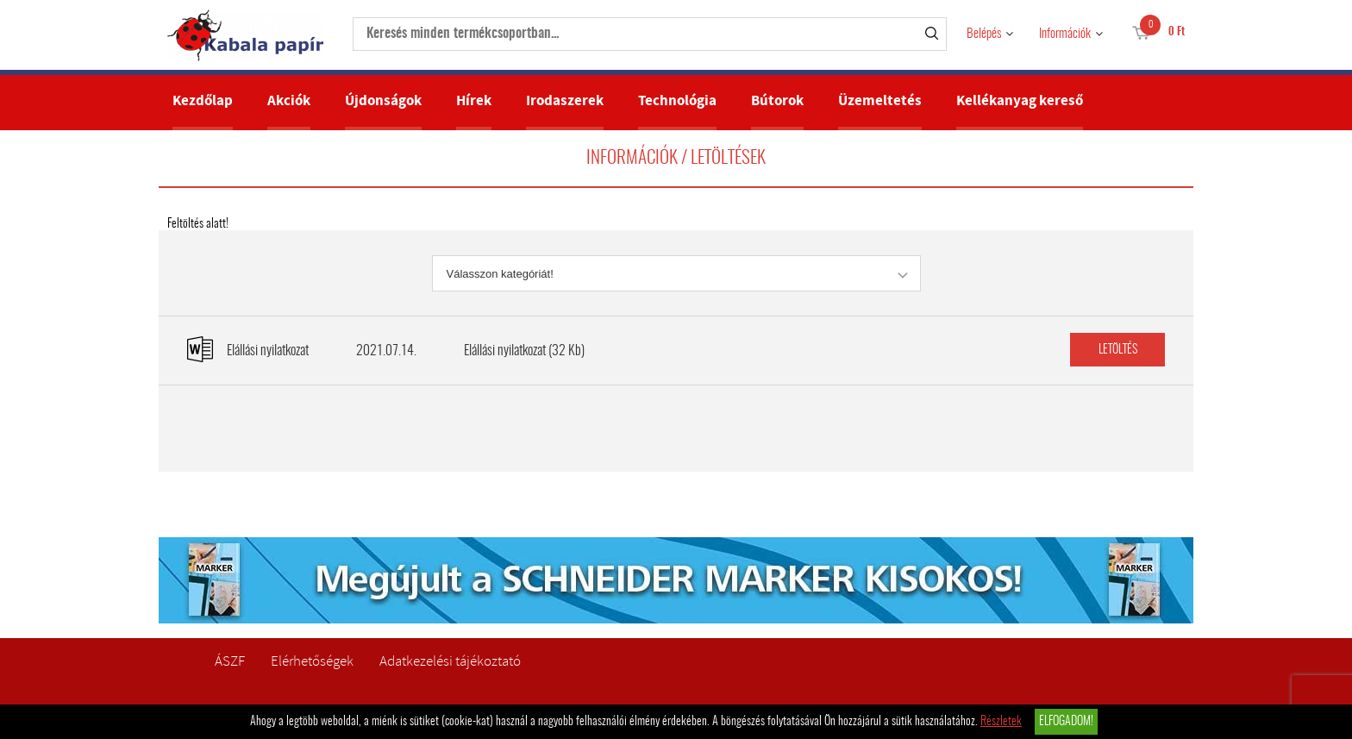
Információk (1065, 34)
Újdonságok (383, 100)
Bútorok (777, 100)
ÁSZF (230, 661)
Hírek (473, 100)
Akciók (288, 100)
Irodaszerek (565, 100)
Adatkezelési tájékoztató (450, 661)
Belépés (984, 34)
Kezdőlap (202, 100)
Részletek (1001, 722)
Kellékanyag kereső (1019, 100)
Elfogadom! (1066, 722)
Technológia (677, 100)
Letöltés (1117, 350)
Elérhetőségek (312, 661)
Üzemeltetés (880, 100)
